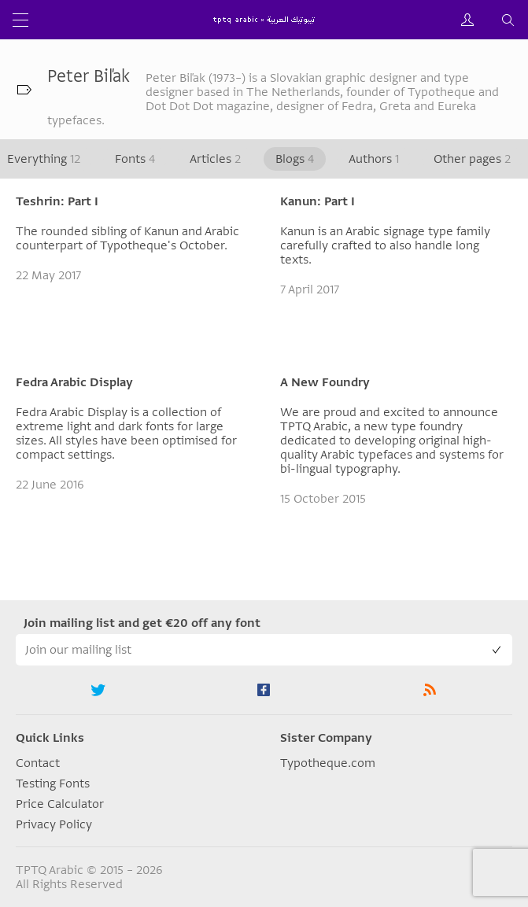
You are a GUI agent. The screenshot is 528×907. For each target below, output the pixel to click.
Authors (374, 159)
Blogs (294, 159)
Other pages (472, 159)
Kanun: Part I (317, 201)
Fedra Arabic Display (74, 382)
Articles (215, 159)
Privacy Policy (54, 824)
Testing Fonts (53, 783)
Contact (38, 763)
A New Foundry (325, 382)
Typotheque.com (327, 763)
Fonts (135, 159)
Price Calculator (60, 804)
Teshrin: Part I (57, 201)
